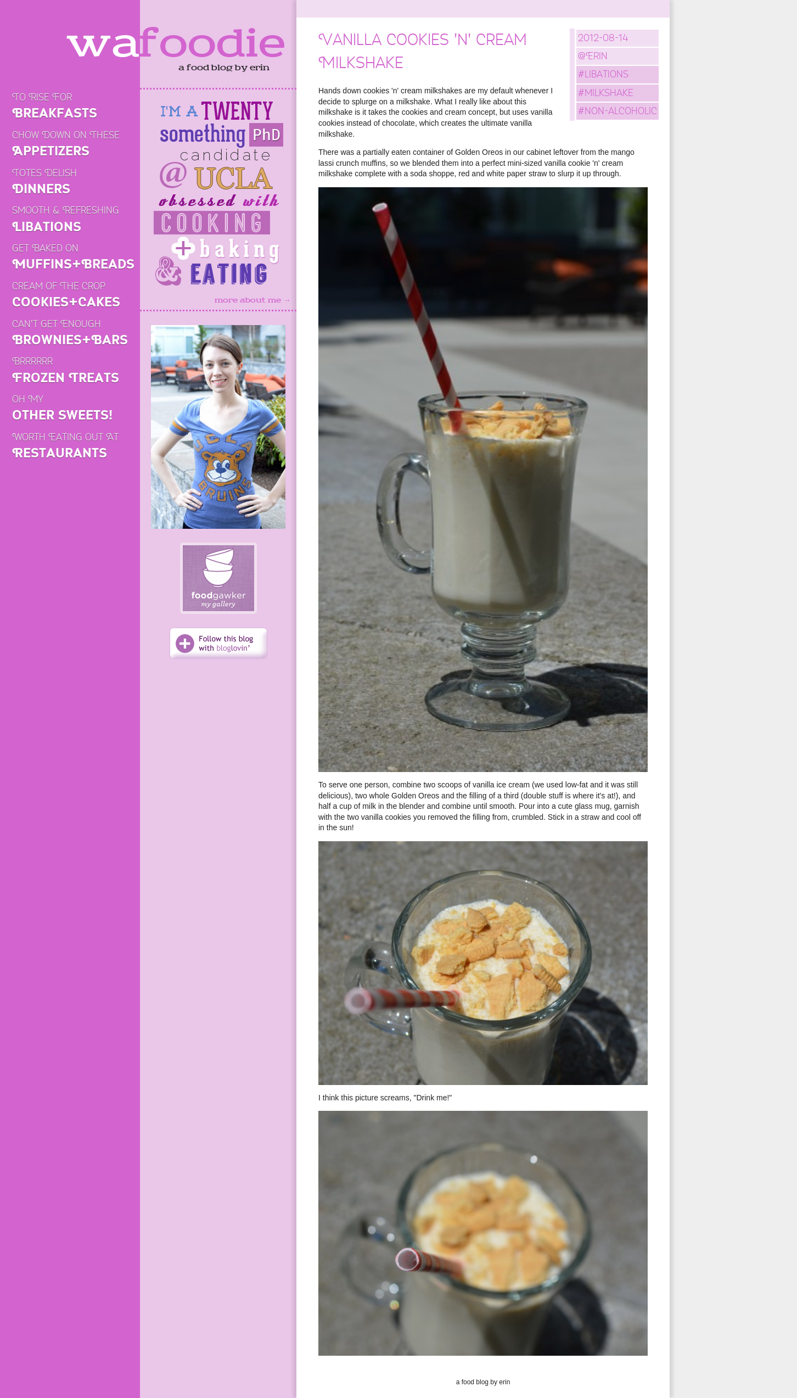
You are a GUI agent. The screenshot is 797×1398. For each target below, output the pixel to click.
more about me (253, 300)
